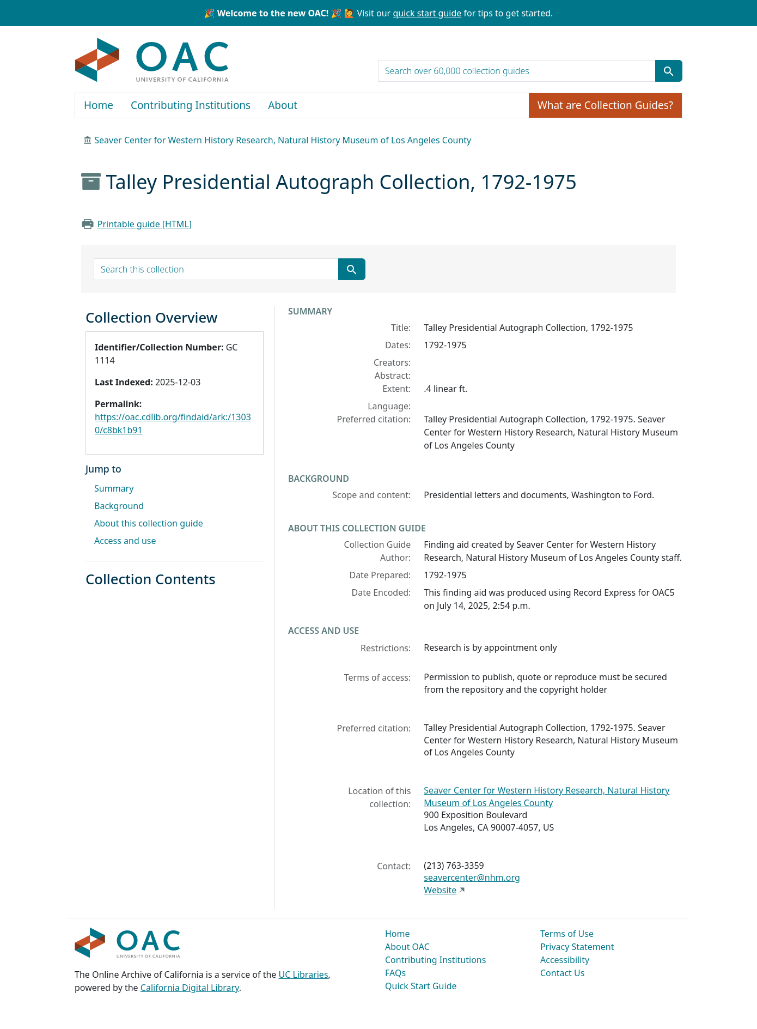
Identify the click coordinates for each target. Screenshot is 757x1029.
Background (119, 506)
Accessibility (564, 960)
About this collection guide (148, 523)
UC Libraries (303, 974)
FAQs (395, 973)
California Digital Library (190, 988)
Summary (113, 488)
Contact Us (562, 973)
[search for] (517, 71)
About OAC (407, 947)
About (282, 105)
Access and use (125, 541)
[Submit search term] (668, 71)
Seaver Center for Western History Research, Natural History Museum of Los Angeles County (282, 140)
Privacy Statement (577, 947)
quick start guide (427, 13)
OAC (152, 60)
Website (440, 890)
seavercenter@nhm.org (472, 877)
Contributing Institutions (191, 105)
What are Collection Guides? (605, 105)
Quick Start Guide (421, 986)
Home (98, 105)
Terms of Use (567, 934)
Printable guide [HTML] (144, 224)
